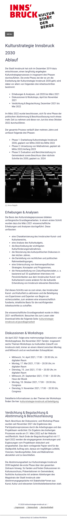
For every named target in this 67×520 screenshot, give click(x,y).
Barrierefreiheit (47, 507)
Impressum (19, 507)
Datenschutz (33, 507)
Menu (9, 34)
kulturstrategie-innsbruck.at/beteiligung (39, 401)
